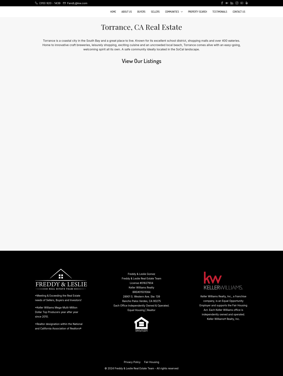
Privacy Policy (132, 362)
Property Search (197, 11)
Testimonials (219, 11)
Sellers (155, 11)
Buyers (141, 11)
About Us (126, 11)
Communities (172, 11)
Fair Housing (151, 362)
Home (113, 11)
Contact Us (239, 11)
